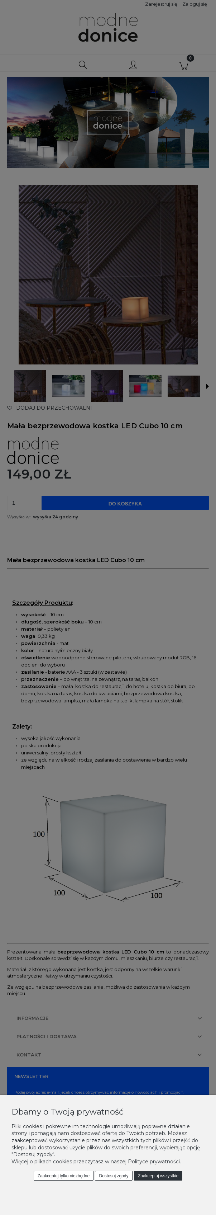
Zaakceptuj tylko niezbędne (64, 1175)
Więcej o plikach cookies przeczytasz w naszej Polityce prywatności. (96, 1161)
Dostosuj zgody (114, 1175)
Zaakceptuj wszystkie (158, 1175)
